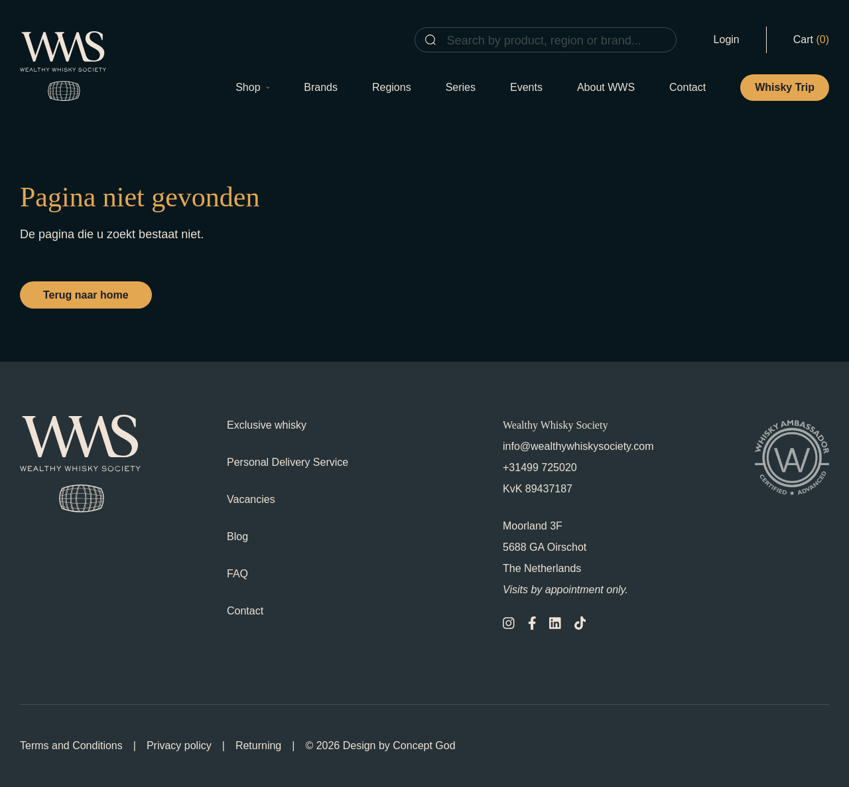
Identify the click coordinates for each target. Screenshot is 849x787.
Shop (252, 87)
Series (461, 87)
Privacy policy (179, 745)
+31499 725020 (540, 467)
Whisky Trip (785, 87)
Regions (391, 87)
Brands (321, 87)
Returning (258, 745)
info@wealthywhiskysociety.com (578, 446)
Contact (687, 87)
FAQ (237, 573)
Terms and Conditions (71, 745)
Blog (237, 536)
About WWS (606, 87)
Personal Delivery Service (287, 462)
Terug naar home (86, 295)
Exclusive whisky (266, 425)
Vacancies (251, 499)
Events (526, 87)
